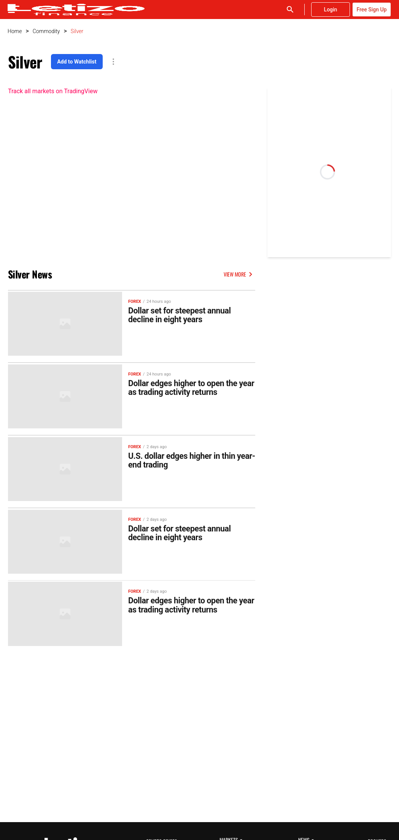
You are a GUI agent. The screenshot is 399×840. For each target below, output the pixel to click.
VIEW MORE (239, 274)
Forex (134, 300)
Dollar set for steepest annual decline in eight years (185, 315)
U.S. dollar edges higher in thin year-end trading (188, 458)
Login (330, 9)
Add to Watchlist (76, 62)
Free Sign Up (371, 9)
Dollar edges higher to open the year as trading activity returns (189, 386)
